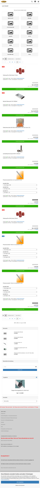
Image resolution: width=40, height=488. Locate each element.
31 (14, 62)
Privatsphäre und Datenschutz (6, 428)
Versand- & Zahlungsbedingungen (7, 420)
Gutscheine (3, 424)
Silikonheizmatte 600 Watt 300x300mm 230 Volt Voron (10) (16, 127)
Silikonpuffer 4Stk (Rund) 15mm (10, 75)
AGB (2, 426)
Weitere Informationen (20, 485)
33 (19, 62)
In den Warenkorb (20, 89)
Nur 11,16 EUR (20, 393)
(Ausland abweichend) (20, 78)
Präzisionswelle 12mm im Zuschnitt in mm (12, 283)
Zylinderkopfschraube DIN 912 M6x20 (11, 153)
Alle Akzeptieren (20, 482)
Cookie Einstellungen (5, 430)
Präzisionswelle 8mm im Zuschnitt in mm (12, 180)
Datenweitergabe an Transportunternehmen (9, 415)
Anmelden (20, 369)
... (7, 62)
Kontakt (2, 422)
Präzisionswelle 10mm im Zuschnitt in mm (12, 244)
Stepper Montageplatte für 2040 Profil (20, 390)
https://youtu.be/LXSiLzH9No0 (6, 440)
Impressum (3, 413)
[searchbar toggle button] (32, 1)
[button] (3, 59)
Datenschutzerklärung (5, 479)
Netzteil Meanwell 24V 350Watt (10, 101)
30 (12, 62)
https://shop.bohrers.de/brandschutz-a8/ (8, 467)
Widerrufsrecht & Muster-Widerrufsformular (9, 417)
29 (9, 62)
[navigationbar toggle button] (38, 1)
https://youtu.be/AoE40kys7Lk (6, 444)
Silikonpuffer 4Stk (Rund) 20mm (10, 218)
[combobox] (11, 59)
